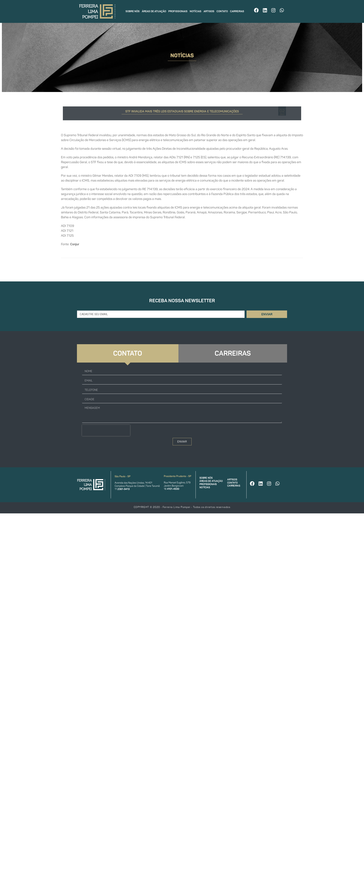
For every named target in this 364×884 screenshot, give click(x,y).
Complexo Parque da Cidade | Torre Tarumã (137, 486)
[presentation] (106, 430)
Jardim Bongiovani (174, 485)
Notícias (195, 11)
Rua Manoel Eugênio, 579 (177, 482)
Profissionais (177, 11)
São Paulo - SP (122, 476)
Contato (222, 11)
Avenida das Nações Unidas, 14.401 (133, 482)
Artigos (209, 11)
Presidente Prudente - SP (177, 476)
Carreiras (237, 11)
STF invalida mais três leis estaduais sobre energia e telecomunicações (182, 111)
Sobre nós (133, 11)
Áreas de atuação (154, 11)
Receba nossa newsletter (182, 301)
